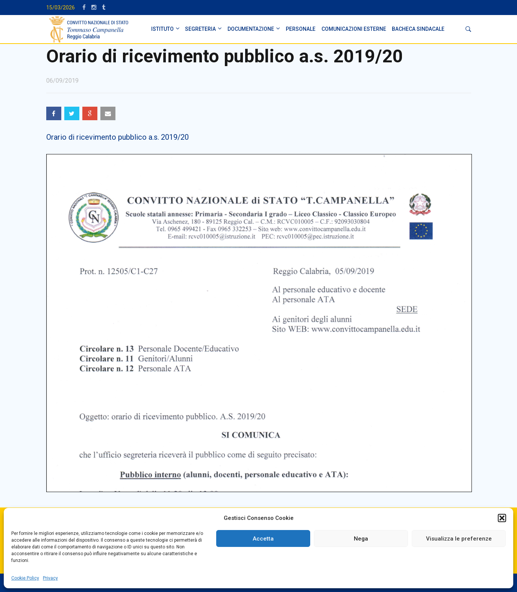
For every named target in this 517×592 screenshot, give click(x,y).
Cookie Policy (25, 578)
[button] (502, 518)
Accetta (263, 538)
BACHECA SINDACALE (418, 29)
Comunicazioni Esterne (353, 29)
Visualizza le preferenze (459, 538)
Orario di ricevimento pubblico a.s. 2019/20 (117, 137)
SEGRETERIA (200, 29)
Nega (361, 538)
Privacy (50, 578)
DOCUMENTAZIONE (250, 29)
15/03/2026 (60, 8)
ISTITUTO (162, 29)
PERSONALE (300, 29)
